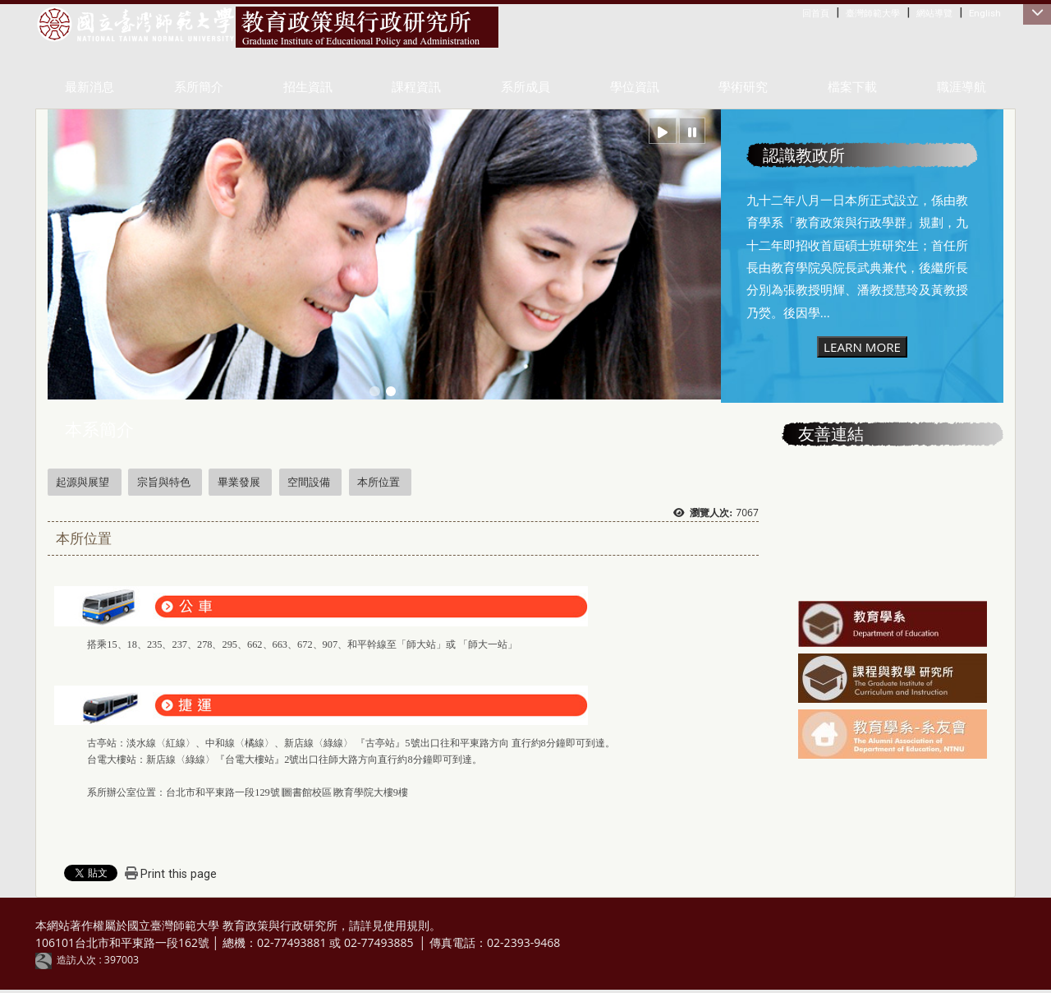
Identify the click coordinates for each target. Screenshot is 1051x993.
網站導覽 (934, 13)
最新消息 (89, 87)
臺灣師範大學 (873, 13)
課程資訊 (416, 87)
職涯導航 (961, 87)
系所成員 (525, 87)
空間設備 (308, 481)
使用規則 (406, 925)
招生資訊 (308, 87)
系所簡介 (198, 87)
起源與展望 (82, 481)
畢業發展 (239, 481)
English (985, 13)
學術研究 (743, 87)
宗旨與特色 (163, 481)
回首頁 (815, 13)
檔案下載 (852, 87)
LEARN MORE (862, 347)
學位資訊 (634, 87)
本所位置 (378, 481)
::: (806, 12)
